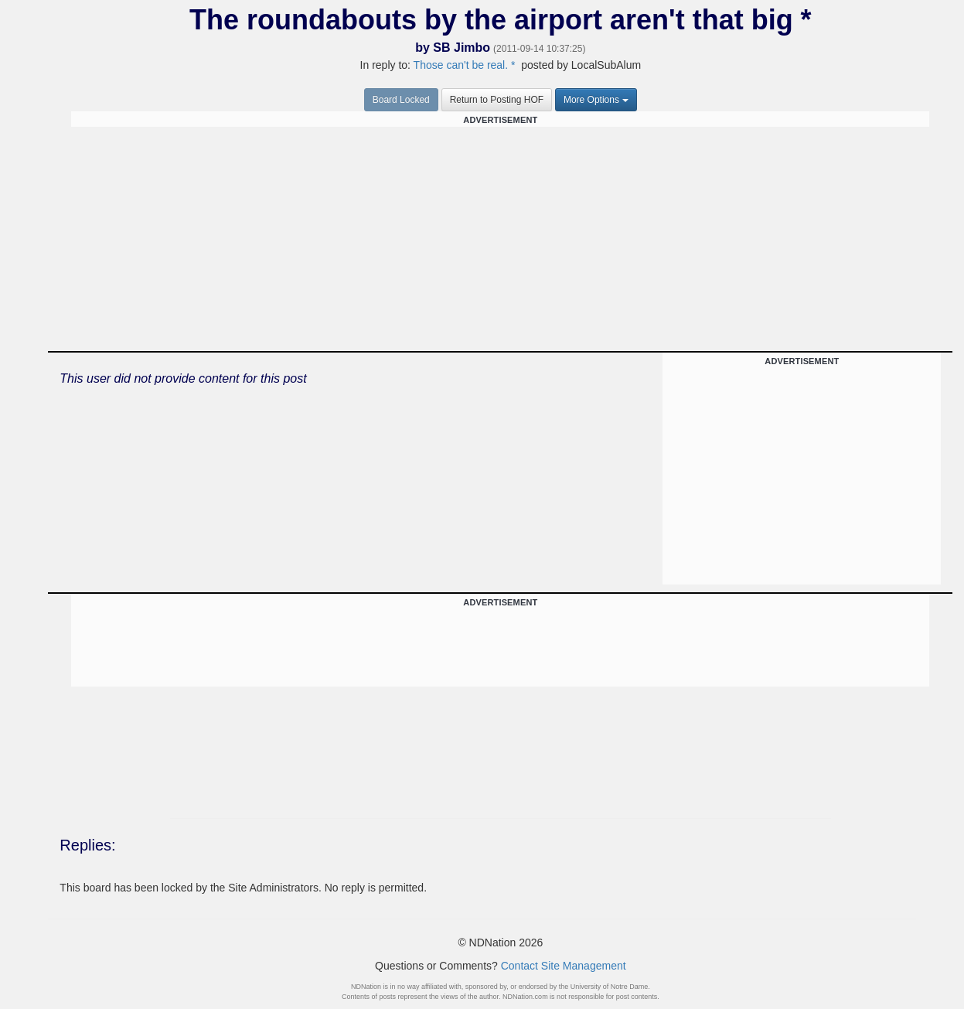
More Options (596, 99)
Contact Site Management (563, 966)
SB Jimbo (461, 47)
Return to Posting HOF (496, 99)
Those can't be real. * (465, 65)
